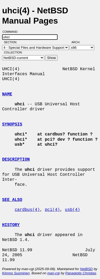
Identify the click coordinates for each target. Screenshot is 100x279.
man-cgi (53, 273)
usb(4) (72, 210)
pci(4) (52, 210)
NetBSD (86, 269)
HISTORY (11, 225)
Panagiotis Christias (80, 273)
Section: (11, 42)
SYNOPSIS (12, 124)
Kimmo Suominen (16, 273)
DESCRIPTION (16, 159)
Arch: (78, 42)
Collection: (13, 52)
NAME (7, 94)
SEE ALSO (12, 200)
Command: (12, 31)
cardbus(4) (27, 210)
